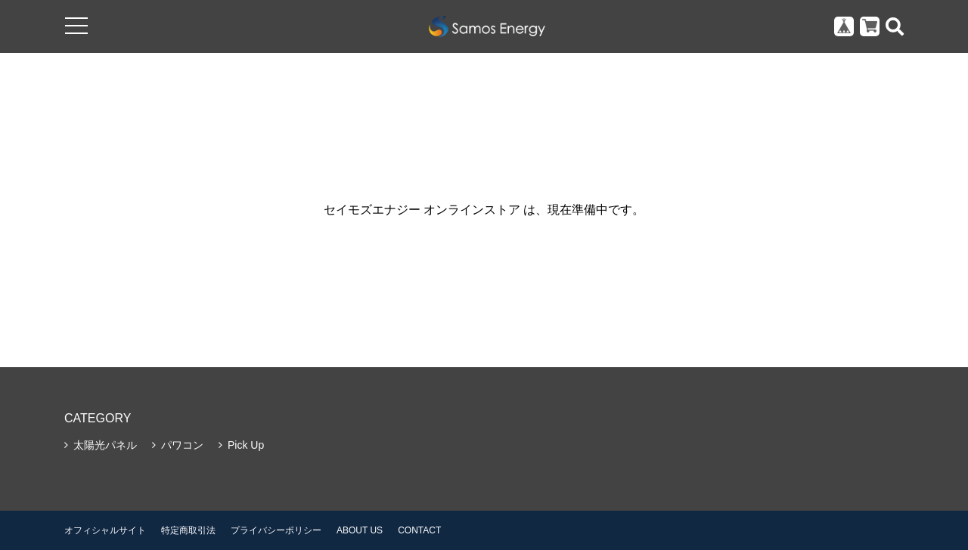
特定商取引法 (188, 530)
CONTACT (419, 530)
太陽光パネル (105, 445)
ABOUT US (360, 530)
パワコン (182, 445)
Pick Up (246, 445)
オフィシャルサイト (105, 530)
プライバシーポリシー (276, 530)
